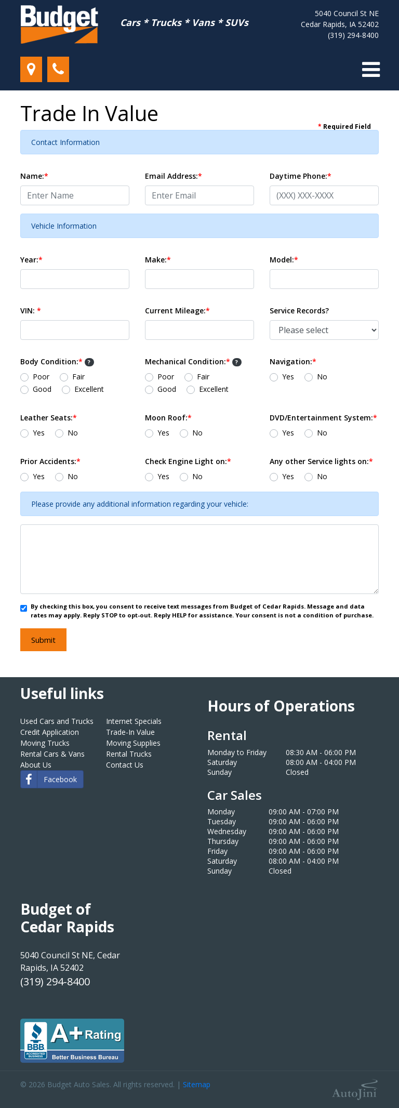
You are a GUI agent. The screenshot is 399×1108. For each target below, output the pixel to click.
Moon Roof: (168, 418)
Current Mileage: (177, 310)
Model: (284, 260)
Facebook (49, 779)
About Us (35, 765)
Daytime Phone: (300, 176)
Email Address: (173, 176)
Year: (31, 260)
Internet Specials (134, 721)
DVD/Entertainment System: (323, 418)
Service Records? (299, 310)
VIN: (30, 310)
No (322, 376)
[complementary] (368, 1077)
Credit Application (49, 732)
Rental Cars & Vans (52, 754)
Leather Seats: (48, 418)
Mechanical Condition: (193, 361)
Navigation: (293, 361)
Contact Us (124, 765)
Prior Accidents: (50, 461)
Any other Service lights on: (321, 461)
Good (42, 389)
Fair (78, 376)
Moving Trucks (45, 743)
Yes (288, 376)
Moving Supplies (133, 743)
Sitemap (196, 1084)
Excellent (89, 389)
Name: (34, 176)
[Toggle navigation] (371, 70)
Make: (158, 260)
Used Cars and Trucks (57, 721)
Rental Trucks (129, 754)
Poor (41, 376)
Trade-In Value (130, 732)
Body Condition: (57, 361)
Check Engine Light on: (188, 461)
